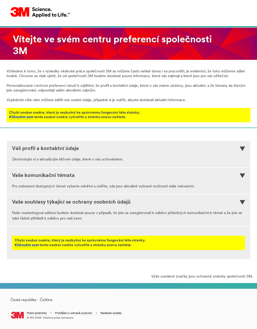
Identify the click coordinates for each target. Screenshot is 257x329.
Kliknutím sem (21, 117)
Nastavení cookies (111, 313)
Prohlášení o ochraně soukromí (73, 313)
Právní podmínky (37, 313)
